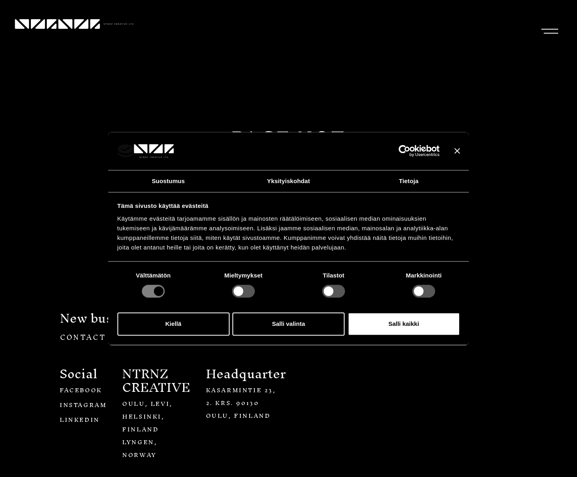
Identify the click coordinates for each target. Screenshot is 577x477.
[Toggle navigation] (548, 29)
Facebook (81, 390)
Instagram (83, 404)
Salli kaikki (403, 324)
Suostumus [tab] (168, 181)
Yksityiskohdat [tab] (288, 181)
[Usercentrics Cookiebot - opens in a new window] (404, 151)
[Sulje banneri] (457, 151)
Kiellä (173, 324)
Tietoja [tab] (409, 181)
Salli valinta (288, 324)
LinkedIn (80, 419)
